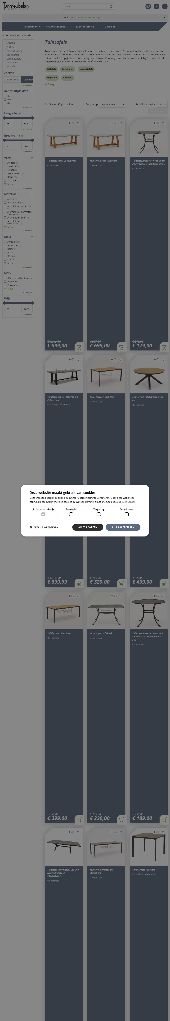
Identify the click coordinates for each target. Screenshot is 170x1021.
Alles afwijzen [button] (87, 527)
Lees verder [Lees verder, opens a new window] (128, 501)
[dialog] (85, 510)
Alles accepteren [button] (123, 527)
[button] (44, 527)
